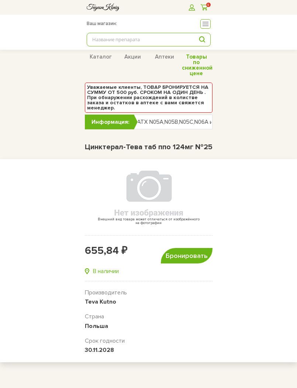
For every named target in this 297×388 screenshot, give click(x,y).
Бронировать (187, 256)
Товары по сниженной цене (197, 65)
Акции (132, 56)
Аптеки (164, 56)
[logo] (103, 7)
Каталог (101, 56)
